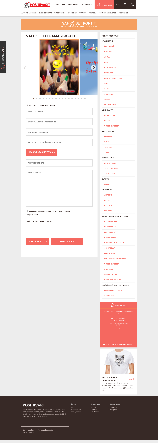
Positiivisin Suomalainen (108, 13)
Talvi (106, 89)
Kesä (106, 62)
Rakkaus (108, 206)
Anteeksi (108, 195)
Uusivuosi (108, 94)
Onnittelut (110, 248)
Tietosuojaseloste (45, 430)
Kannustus (109, 115)
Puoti (73, 407)
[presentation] (44, 233)
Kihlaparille (110, 227)
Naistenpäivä (110, 68)
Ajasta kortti (33, 215)
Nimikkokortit (111, 237)
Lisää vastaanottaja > (41, 152)
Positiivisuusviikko (113, 78)
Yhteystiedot (28, 432)
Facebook (113, 407)
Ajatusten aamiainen (29, 13)
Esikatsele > (67, 241)
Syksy (106, 83)
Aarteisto (83, 13)
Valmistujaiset (111, 275)
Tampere (108, 147)
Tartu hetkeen (111, 168)
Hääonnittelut (111, 221)
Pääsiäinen (109, 73)
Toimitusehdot (29, 430)
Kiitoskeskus (72, 13)
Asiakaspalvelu (86, 5)
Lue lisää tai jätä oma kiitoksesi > (118, 345)
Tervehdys (109, 296)
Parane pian (109, 253)
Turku (107, 152)
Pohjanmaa (109, 137)
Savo (106, 142)
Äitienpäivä (109, 46)
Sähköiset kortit (45, 13)
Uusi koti (108, 269)
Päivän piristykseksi (113, 290)
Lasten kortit (111, 232)
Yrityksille (123, 13)
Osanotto (109, 184)
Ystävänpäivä (110, 105)
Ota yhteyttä (73, 5)
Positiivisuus (110, 163)
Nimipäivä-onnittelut (114, 243)
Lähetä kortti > (37, 241)
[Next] (93, 67)
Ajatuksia (92, 13)
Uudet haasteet (111, 126)
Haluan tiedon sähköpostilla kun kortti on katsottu (49, 211)
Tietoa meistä (61, 5)
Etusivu (63, 26)
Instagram (113, 410)
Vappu (107, 99)
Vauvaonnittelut (112, 280)
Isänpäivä (108, 52)
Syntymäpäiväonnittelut (116, 259)
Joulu (107, 57)
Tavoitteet (109, 174)
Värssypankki (59, 13)
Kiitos (107, 121)
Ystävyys (108, 211)
